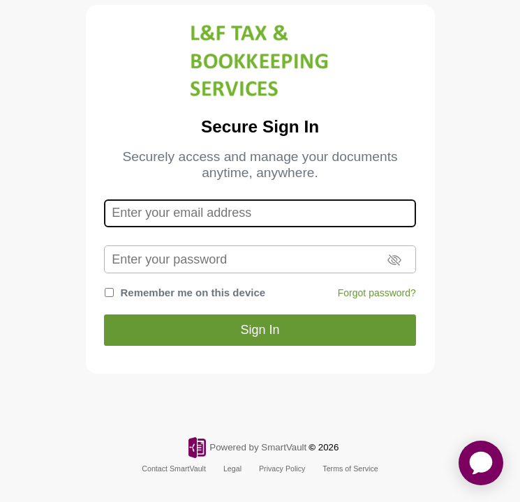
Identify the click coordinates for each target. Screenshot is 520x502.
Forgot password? (377, 292)
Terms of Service (350, 468)
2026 (328, 447)
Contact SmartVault (174, 468)
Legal (232, 468)
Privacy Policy (282, 468)
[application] (481, 463)
